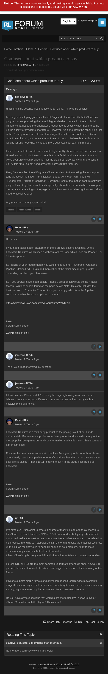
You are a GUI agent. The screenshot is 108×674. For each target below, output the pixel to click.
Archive (18, 49)
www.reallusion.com (17, 332)
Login (81, 20)
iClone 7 (31, 49)
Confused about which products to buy (74, 49)
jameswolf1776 (25, 64)
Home (8, 49)
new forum (80, 6)
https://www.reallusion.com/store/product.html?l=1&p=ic (38, 303)
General (43, 49)
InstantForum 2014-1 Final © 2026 (59, 664)
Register (93, 20)
